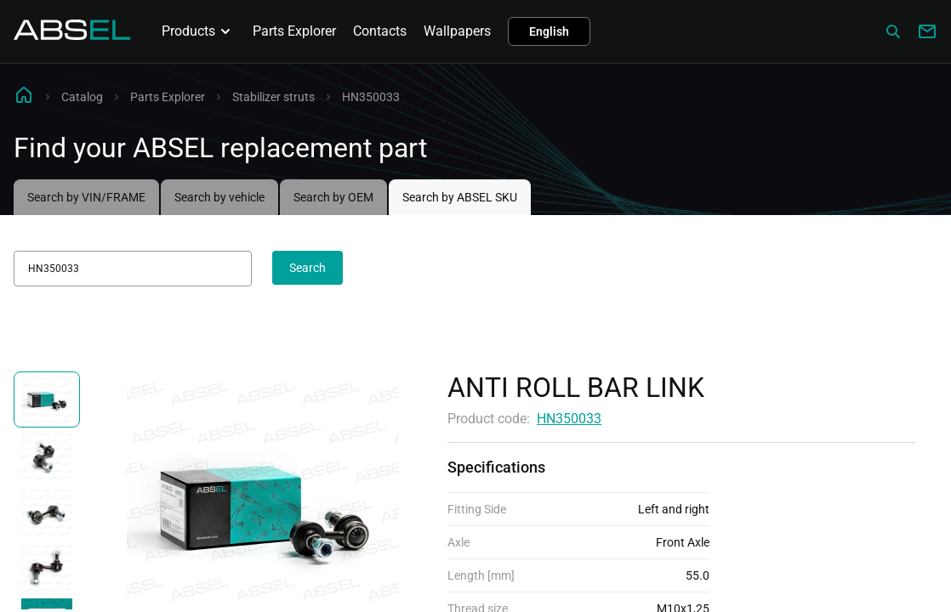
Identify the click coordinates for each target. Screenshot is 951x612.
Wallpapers (457, 31)
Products (199, 31)
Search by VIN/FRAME (86, 197)
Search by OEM (333, 197)
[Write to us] (927, 31)
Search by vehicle (219, 197)
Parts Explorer (294, 31)
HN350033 (569, 419)
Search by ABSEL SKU (459, 197)
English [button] (549, 31)
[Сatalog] (893, 31)
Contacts (380, 31)
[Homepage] (72, 35)
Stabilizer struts (273, 97)
